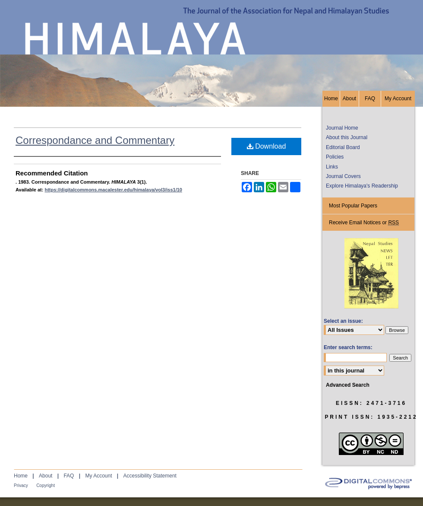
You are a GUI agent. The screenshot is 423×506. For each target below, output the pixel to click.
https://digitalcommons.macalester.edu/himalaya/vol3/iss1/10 (113, 189)
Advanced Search (347, 385)
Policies (335, 157)
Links (332, 167)
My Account (98, 476)
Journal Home (342, 128)
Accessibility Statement (150, 476)
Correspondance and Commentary (95, 140)
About (45, 476)
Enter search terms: (348, 347)
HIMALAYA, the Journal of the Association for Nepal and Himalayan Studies (211, 45)
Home (21, 476)
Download (266, 146)
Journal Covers (343, 176)
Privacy (21, 485)
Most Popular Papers (353, 206)
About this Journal (346, 137)
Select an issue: (343, 321)
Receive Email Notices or (364, 223)
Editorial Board (343, 147)
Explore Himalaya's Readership (362, 186)
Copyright (45, 485)
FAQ (68, 476)
